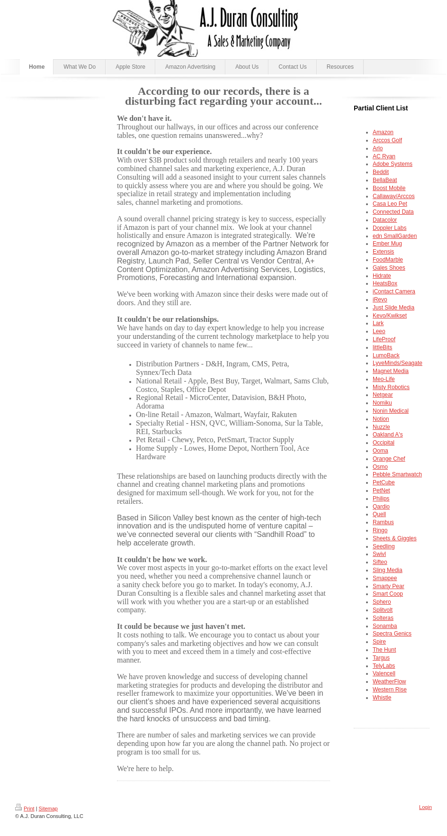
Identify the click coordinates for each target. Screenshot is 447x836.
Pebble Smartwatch (397, 474)
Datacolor (385, 220)
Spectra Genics (392, 633)
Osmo (380, 466)
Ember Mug (387, 243)
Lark (378, 323)
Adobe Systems (392, 164)
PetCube (384, 482)
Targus (381, 657)
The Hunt (384, 649)
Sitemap (48, 808)
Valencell (384, 673)
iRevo (380, 299)
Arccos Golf (387, 140)
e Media (393, 307)
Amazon (383, 132)
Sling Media (387, 570)
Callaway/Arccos (394, 196)
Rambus (383, 522)
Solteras (383, 618)
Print (25, 808)
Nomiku (382, 403)
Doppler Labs (389, 228)
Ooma (380, 450)
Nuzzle (381, 427)
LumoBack (386, 355)
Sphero (382, 602)
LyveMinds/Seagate (397, 363)
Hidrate (382, 276)
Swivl (379, 554)
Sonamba (385, 626)
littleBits (382, 347)
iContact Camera (394, 291)
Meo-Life (384, 379)
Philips (381, 498)
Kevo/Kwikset (390, 315)
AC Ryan (384, 156)
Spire (379, 641)
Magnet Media (391, 371)
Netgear (383, 394)
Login (425, 807)
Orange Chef (389, 458)
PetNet (381, 490)
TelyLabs (384, 666)
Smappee (385, 578)
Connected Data (393, 212)
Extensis (383, 251)
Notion (381, 419)
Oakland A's (388, 434)
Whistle (382, 697)
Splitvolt (383, 610)
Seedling (384, 546)
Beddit (381, 172)
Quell (379, 514)
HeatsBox (385, 283)
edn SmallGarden (395, 236)
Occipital (383, 442)
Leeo (379, 331)
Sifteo (380, 562)
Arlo (378, 148)
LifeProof (384, 339)
